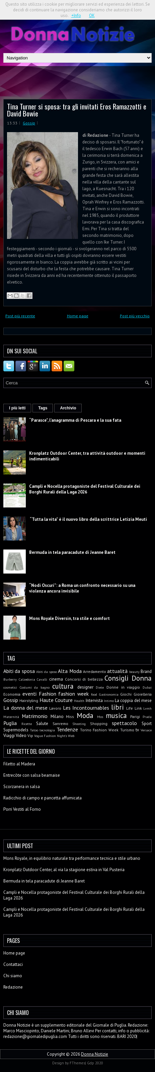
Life (129, 708)
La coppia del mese (133, 700)
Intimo (109, 700)
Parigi (135, 716)
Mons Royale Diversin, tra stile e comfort (69, 618)
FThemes (77, 1063)
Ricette (26, 723)
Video (21, 735)
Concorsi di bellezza (84, 679)
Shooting (79, 723)
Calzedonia (27, 679)
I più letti (17, 408)
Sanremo (60, 723)
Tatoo (34, 730)
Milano (57, 716)
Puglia (10, 723)
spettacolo (124, 723)
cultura (63, 686)
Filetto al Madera (19, 764)
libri (117, 707)
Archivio (68, 408)
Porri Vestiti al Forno (22, 809)
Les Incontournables (86, 707)
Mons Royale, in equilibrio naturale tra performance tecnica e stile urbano (71, 858)
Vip (30, 735)
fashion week (73, 693)
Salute (42, 723)
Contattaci (13, 964)
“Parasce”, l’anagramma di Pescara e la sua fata (75, 420)
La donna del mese (25, 707)
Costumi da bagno (35, 687)
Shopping (98, 723)
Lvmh (147, 708)
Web (71, 735)
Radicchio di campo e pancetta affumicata (42, 798)
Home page (77, 315)
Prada (147, 716)
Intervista (94, 700)
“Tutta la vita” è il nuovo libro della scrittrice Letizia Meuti (88, 519)
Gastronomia (109, 694)
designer (85, 687)
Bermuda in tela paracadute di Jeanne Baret (72, 552)
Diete (100, 687)
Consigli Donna (128, 678)
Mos (100, 716)
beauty (134, 671)
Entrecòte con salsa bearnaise (31, 775)
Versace (146, 730)
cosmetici (10, 687)
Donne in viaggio (123, 687)
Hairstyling (28, 700)
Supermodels (15, 730)
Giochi (126, 694)
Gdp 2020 (95, 1063)
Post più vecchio (135, 315)
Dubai (147, 687)
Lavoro (55, 708)
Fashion (47, 693)
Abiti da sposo (46, 671)
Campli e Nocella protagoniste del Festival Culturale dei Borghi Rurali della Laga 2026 (84, 489)
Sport (147, 723)
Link (138, 708)
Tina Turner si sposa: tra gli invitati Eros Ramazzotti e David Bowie (76, 110)
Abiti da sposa (19, 671)
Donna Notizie (94, 1054)
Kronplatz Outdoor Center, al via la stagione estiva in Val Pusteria (64, 869)
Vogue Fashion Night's (50, 735)
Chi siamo (12, 976)
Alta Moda (69, 671)
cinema (56, 679)
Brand (146, 671)
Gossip (29, 122)
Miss (70, 716)
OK (92, 15)
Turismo (127, 729)
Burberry (10, 679)
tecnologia (47, 730)
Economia (11, 694)
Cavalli (42, 679)
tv (137, 730)
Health (79, 700)
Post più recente (20, 315)
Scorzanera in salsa (21, 786)
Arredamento (94, 671)
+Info (76, 15)
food (94, 694)
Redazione (13, 987)
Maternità (11, 716)
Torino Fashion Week (99, 729)
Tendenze (67, 729)
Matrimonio (35, 716)
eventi (29, 693)
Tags (42, 408)
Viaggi (9, 735)
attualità (117, 671)
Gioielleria (143, 694)
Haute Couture (56, 700)
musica (116, 715)
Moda (85, 715)
